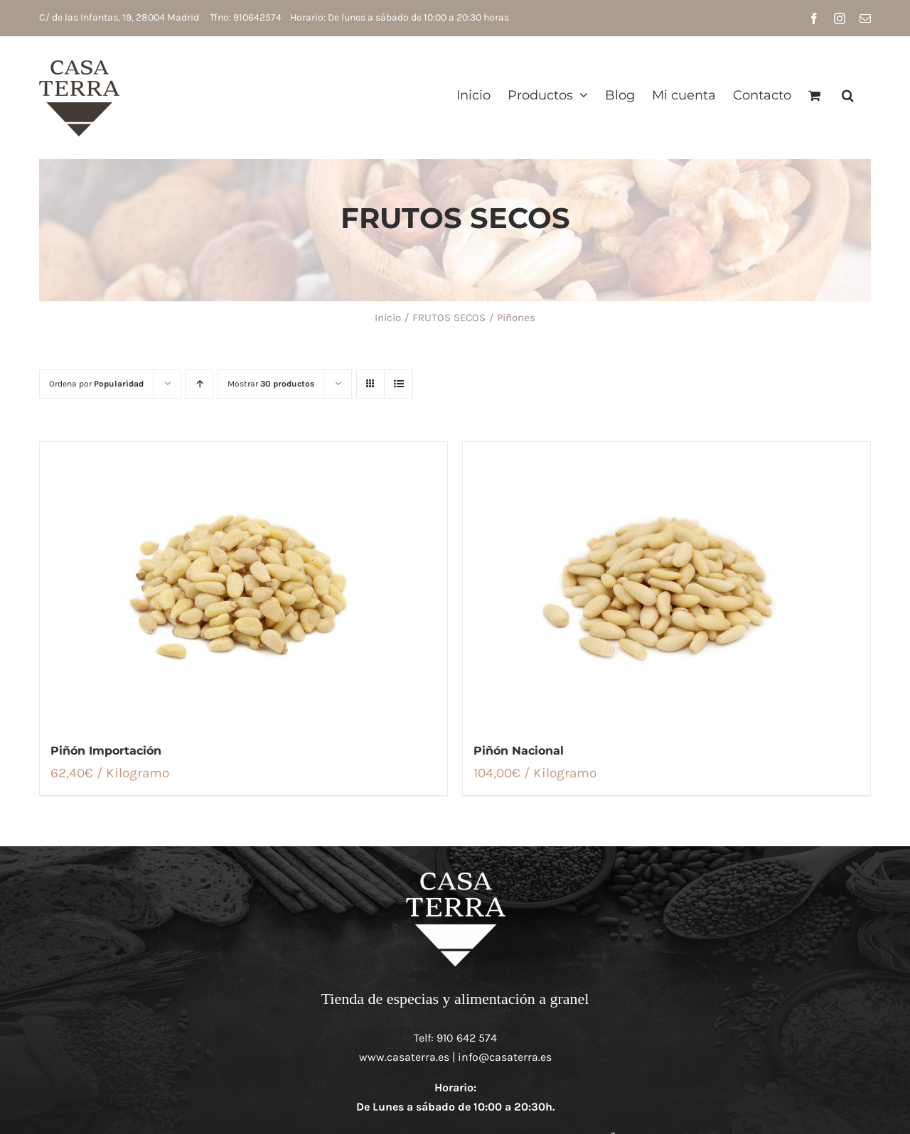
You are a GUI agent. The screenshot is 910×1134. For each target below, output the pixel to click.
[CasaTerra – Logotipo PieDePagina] (455, 874)
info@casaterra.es (505, 1057)
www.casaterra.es (404, 1057)
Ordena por (96, 384)
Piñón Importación (105, 750)
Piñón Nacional (518, 750)
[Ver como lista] (398, 384)
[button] (848, 94)
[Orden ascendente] (199, 384)
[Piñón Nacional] (666, 584)
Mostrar (271, 384)
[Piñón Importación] (243, 584)
